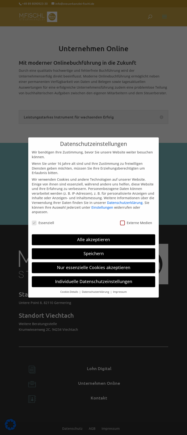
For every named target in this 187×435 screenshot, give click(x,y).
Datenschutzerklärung (125, 199)
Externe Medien (136, 219)
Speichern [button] (94, 250)
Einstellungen (102, 204)
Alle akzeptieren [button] (93, 236)
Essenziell (43, 219)
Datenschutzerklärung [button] (96, 288)
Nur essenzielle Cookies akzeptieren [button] (93, 264)
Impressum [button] (120, 288)
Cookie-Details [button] (69, 288)
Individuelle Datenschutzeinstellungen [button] (93, 278)
